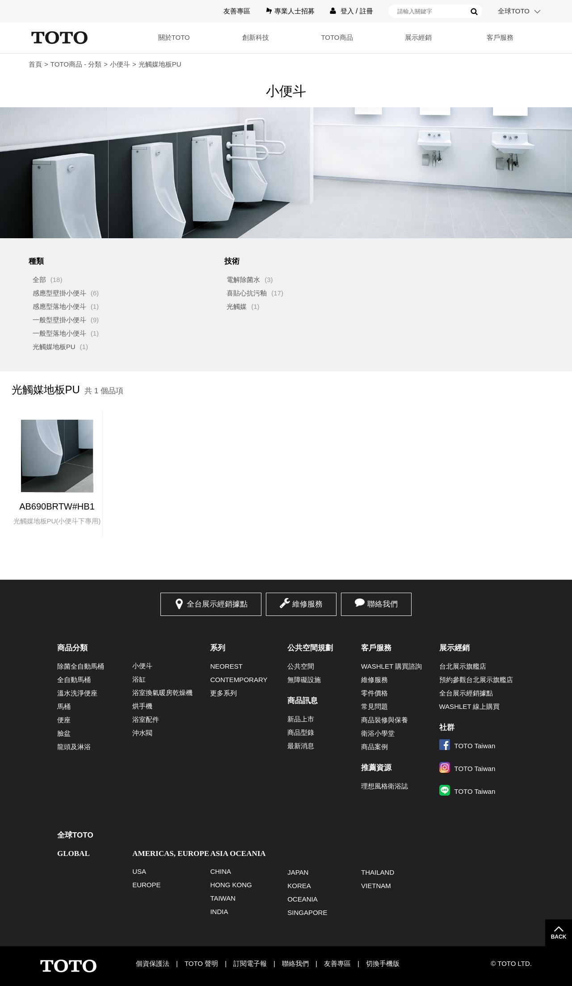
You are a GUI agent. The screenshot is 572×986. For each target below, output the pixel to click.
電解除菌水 (243, 279)
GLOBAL (73, 853)
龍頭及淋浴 (74, 746)
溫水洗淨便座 (77, 693)
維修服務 (307, 604)
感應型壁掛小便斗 (59, 293)
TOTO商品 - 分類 (75, 64)
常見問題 (374, 706)
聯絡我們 (382, 604)
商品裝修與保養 (384, 720)
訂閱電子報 (250, 963)
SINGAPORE (307, 912)
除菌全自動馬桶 (80, 666)
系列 (217, 648)
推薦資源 (376, 767)
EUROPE (146, 885)
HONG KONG (231, 885)
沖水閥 (142, 733)
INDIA (219, 911)
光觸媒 (237, 306)
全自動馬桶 (74, 679)
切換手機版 (383, 963)
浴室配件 (145, 719)
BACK (559, 937)
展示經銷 (418, 37)
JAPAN (297, 872)
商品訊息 (302, 700)
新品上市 (300, 719)
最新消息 (300, 746)
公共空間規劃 (310, 648)
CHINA (220, 871)
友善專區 (236, 11)
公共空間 (300, 666)
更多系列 (223, 693)
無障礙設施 (304, 679)
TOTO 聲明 (201, 963)
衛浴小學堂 (378, 733)
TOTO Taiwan (467, 746)
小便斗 (120, 64)
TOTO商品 (337, 37)
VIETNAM (376, 885)
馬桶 (64, 706)
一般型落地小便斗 (59, 333)
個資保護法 (152, 963)
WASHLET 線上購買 (469, 706)
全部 (39, 279)
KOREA (299, 885)
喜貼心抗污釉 (247, 293)
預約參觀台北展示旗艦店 (476, 679)
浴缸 (139, 679)
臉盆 (64, 733)
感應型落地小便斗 (59, 306)
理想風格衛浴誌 (384, 786)
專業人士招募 (294, 11)
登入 (347, 11)
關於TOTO (174, 37)
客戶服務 (500, 37)
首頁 (35, 64)
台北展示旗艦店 (462, 666)
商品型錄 (300, 732)
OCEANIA (302, 899)
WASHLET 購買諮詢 (391, 666)
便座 (64, 720)
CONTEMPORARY (238, 679)
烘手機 (142, 706)
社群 (446, 727)
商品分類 (72, 648)
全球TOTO (514, 11)
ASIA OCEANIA (237, 853)
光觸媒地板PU (54, 346)
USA (139, 871)
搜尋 (474, 11)
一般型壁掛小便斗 (59, 320)
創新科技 (255, 37)
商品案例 (374, 746)
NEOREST (226, 666)
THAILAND (377, 872)
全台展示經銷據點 (217, 604)
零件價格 (374, 693)
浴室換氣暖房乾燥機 (162, 692)
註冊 (366, 11)
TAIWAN (223, 898)
